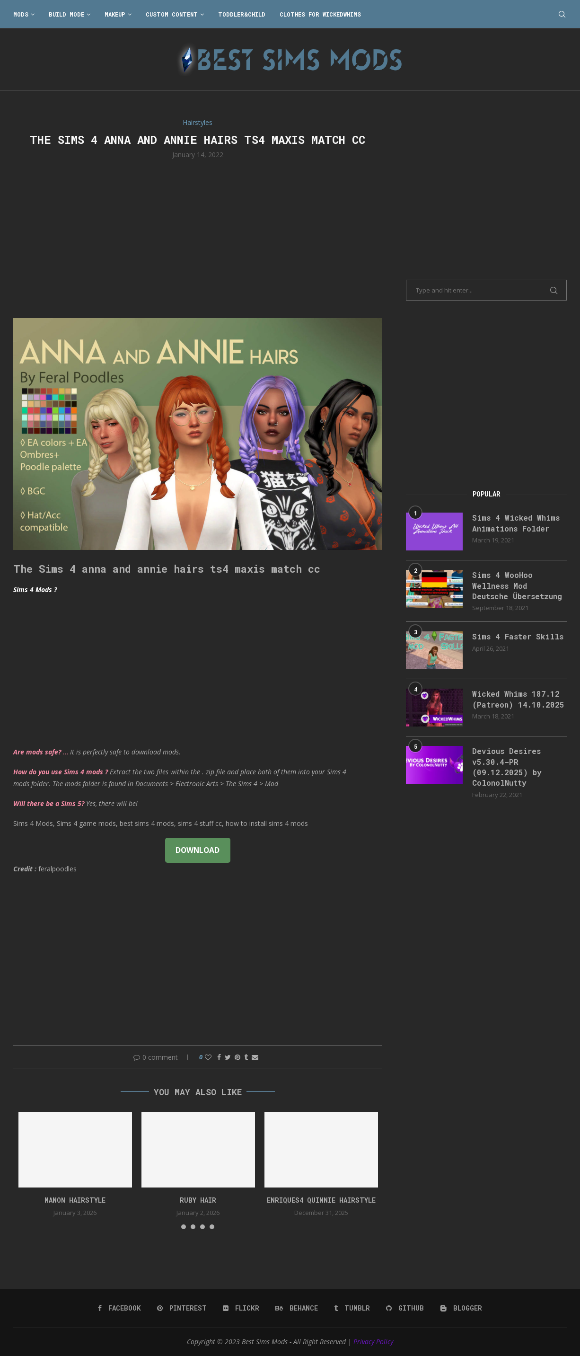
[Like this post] (208, 1057)
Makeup (115, 14)
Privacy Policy (373, 1341)
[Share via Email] (255, 1057)
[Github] (405, 1308)
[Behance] (296, 1308)
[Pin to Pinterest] (237, 1057)
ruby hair (198, 1200)
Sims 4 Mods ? (35, 589)
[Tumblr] (352, 1308)
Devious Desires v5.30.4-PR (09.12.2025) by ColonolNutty (507, 767)
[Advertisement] (197, 237)
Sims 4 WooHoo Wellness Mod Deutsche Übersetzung (517, 585)
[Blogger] (461, 1308)
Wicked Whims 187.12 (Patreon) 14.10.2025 (518, 699)
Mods (20, 14)
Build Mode (66, 14)
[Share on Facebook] (219, 1057)
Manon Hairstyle (74, 1200)
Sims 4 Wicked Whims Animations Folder (516, 523)
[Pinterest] (182, 1308)
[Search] (562, 14)
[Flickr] (241, 1308)
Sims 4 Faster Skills (517, 636)
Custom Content (172, 14)
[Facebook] (119, 1308)
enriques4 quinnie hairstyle (321, 1200)
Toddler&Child (241, 14)
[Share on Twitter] (228, 1057)
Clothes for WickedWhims (320, 14)
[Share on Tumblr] (246, 1057)
